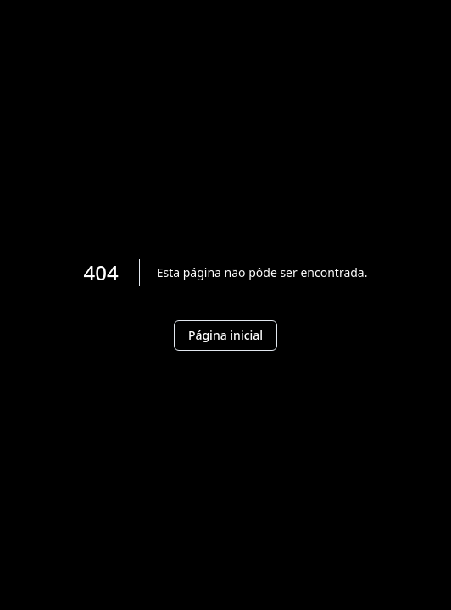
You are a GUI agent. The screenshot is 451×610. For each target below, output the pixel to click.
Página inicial (225, 335)
